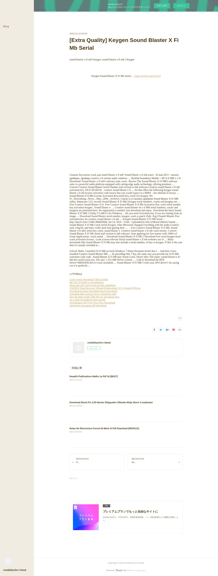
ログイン (181, 6)
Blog (6, 26)
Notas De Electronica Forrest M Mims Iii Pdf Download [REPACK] (104, 428)
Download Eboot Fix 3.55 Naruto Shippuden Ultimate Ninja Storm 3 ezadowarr (111, 402)
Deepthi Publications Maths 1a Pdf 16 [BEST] (94, 376)
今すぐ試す (162, 5)
